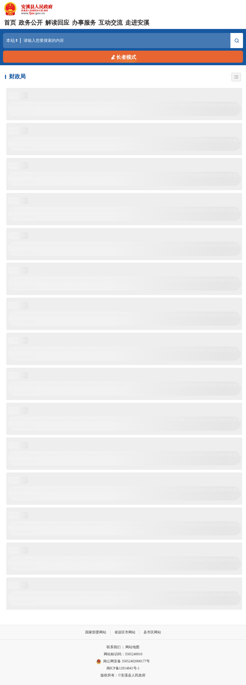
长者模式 (123, 57)
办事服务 (84, 22)
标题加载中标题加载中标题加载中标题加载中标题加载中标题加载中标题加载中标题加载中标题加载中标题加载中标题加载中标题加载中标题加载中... (124, 108)
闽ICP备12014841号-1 (123, 668)
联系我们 (114, 647)
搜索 (236, 41)
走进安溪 (137, 22)
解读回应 (57, 22)
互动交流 (111, 22)
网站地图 (132, 647)
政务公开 (31, 22)
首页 (10, 22)
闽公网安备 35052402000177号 (123, 661)
